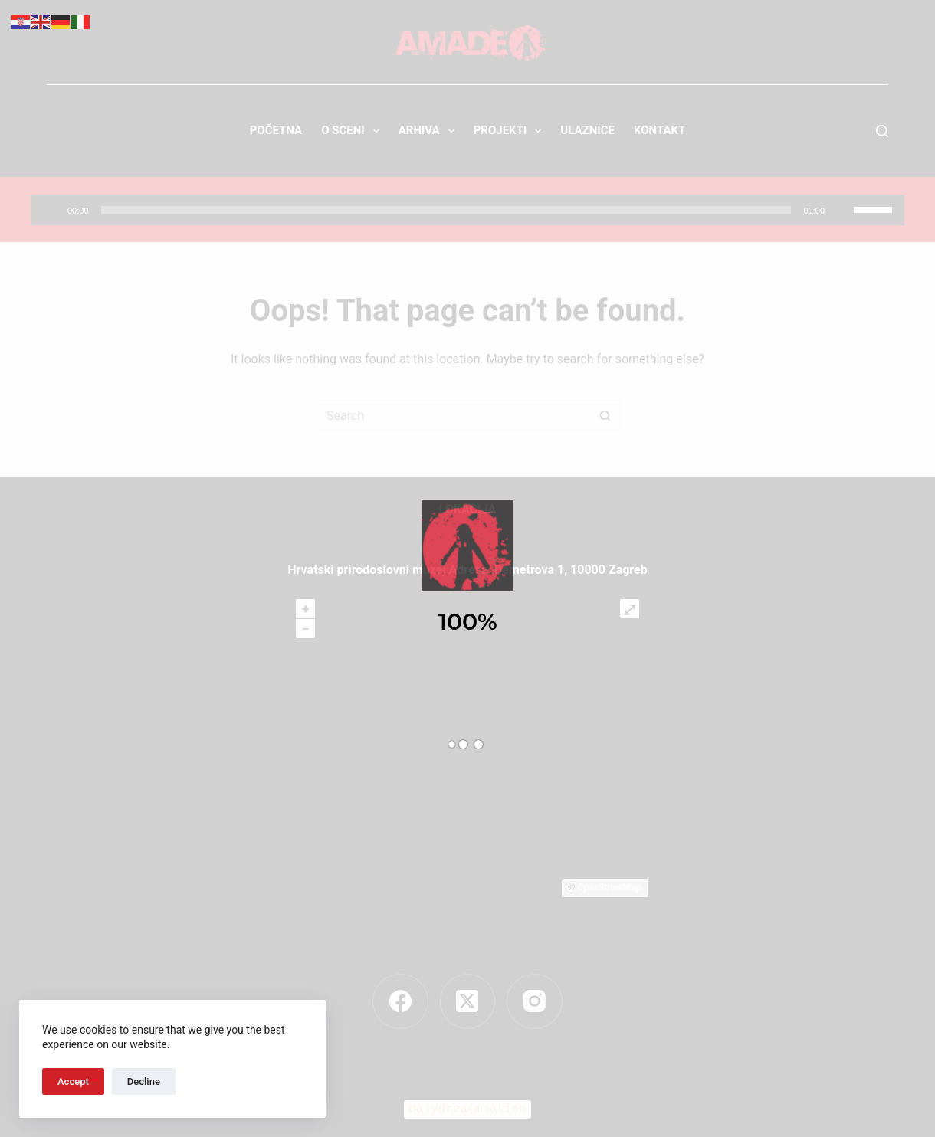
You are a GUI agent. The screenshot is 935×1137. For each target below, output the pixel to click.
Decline (143, 1081)
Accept (73, 1081)
